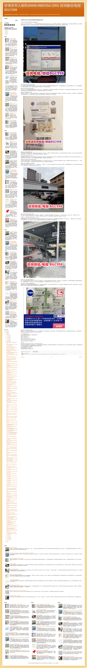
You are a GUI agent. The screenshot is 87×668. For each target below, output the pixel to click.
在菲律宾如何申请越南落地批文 (14, 579)
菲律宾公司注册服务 (13, 150)
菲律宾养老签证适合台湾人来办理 (11, 532)
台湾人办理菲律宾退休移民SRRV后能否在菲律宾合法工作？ (11, 430)
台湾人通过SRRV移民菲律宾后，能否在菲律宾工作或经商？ (11, 518)
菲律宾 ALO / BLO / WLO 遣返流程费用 (13, 210)
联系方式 (6, 34)
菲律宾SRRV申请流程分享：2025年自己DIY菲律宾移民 (11, 345)
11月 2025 (7, 538)
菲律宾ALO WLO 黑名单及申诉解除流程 (13, 282)
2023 (6, 331)
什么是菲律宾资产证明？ (13, 160)
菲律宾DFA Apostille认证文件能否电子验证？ (13, 219)
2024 (6, 332)
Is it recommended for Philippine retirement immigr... (10, 384)
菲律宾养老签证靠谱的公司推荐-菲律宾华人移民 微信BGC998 (12, 353)
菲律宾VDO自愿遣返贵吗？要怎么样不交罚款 (13, 121)
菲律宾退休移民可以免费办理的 (10, 516)
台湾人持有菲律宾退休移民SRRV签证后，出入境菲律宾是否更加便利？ (11, 433)
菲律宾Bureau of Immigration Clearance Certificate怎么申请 (13, 312)
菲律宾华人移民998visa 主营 (10, 346)
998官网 (6, 30)
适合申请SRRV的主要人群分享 (10, 356)
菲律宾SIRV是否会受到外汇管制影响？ (12, 416)
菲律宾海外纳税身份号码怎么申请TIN (13, 58)
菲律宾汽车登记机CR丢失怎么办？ (11, 466)
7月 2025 (7, 340)
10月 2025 (7, 537)
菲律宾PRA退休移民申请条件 (10, 349)
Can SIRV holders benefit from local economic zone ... (11, 374)
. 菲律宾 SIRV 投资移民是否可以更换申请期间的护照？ (11, 380)
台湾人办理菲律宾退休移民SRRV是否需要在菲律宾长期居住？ (11, 428)
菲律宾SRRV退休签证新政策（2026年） (14, 76)
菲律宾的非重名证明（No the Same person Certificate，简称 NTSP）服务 (11, 396)
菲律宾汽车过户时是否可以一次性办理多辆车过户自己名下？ (11, 458)
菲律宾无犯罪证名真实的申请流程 (41, 609)
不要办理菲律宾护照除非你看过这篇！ (13, 199)
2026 (6, 541)
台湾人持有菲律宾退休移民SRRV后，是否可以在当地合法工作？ (11, 528)
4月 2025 (7, 337)
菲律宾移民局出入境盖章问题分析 (15, 585)
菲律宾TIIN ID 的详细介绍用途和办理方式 (11, 85)
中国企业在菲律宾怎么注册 (14, 569)
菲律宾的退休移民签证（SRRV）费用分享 (13, 39)
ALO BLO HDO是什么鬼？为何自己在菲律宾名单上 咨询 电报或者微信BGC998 (13, 93)
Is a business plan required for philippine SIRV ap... (10, 377)
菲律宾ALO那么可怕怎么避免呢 (14, 609)
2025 (6, 333)
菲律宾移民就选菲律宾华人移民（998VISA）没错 (10, 524)
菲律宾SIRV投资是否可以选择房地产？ (12, 413)
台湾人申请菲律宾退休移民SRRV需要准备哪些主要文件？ (11, 424)
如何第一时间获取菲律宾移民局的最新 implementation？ (11, 496)
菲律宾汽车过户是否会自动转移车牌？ (11, 454)
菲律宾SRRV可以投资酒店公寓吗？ (11, 381)
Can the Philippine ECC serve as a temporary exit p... (11, 390)
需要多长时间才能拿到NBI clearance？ (68, 656)
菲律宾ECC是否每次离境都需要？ (11, 392)
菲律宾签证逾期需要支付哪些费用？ (11, 488)
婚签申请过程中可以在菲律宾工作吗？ (11, 509)
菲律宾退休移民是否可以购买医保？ (11, 382)
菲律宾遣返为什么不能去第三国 (14, 620)
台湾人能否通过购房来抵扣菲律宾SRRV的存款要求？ (11, 522)
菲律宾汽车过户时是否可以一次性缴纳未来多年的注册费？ (11, 460)
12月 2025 (7, 539)
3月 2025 (7, 336)
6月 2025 (7, 338)
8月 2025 (7, 341)
